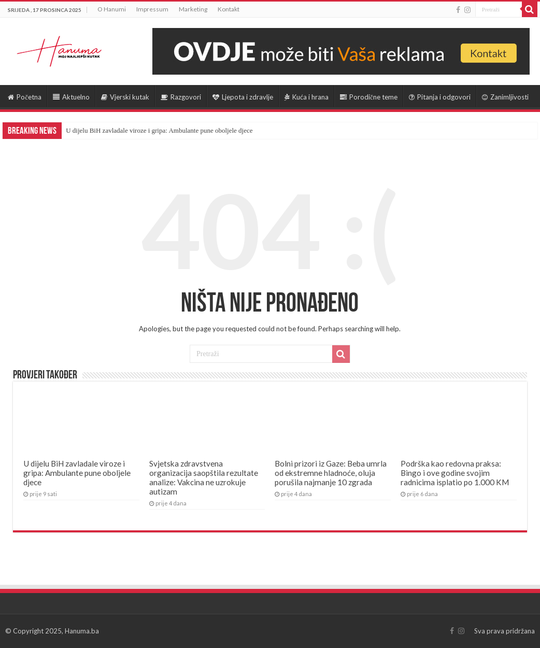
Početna (24, 97)
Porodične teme (368, 97)
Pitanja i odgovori (440, 97)
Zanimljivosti (505, 97)
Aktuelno (71, 97)
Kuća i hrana (307, 97)
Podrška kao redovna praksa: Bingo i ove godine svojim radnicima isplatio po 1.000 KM (455, 473)
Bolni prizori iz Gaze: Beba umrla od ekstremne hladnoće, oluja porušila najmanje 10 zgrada (331, 473)
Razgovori (181, 97)
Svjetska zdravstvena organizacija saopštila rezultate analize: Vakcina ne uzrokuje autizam (203, 477)
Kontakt (228, 9)
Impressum (152, 9)
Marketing (193, 9)
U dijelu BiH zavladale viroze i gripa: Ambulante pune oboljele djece (159, 130)
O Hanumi (111, 9)
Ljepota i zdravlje (242, 97)
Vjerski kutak (125, 97)
